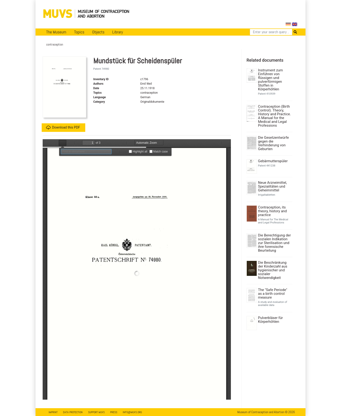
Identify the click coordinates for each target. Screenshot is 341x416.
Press (113, 412)
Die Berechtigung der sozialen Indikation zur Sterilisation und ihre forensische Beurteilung (274, 242)
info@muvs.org (132, 412)
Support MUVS (96, 412)
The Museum (56, 32)
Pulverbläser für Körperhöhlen (270, 320)
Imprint (53, 412)
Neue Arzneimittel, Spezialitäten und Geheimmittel (272, 186)
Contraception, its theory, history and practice (272, 211)
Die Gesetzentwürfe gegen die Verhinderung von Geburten (273, 143)
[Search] (271, 32)
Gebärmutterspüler (273, 161)
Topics (79, 32)
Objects (98, 32)
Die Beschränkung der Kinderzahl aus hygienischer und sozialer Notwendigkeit (272, 270)
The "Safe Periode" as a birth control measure (272, 293)
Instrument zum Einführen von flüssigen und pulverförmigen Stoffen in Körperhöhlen (270, 79)
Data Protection (73, 412)
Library (117, 32)
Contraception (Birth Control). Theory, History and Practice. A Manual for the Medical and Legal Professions (274, 116)
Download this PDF (63, 127)
